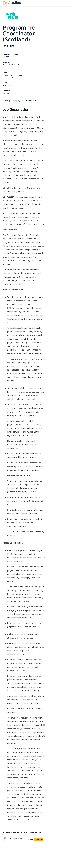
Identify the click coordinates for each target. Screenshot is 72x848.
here (26, 778)
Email (39, 839)
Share (30, 839)
